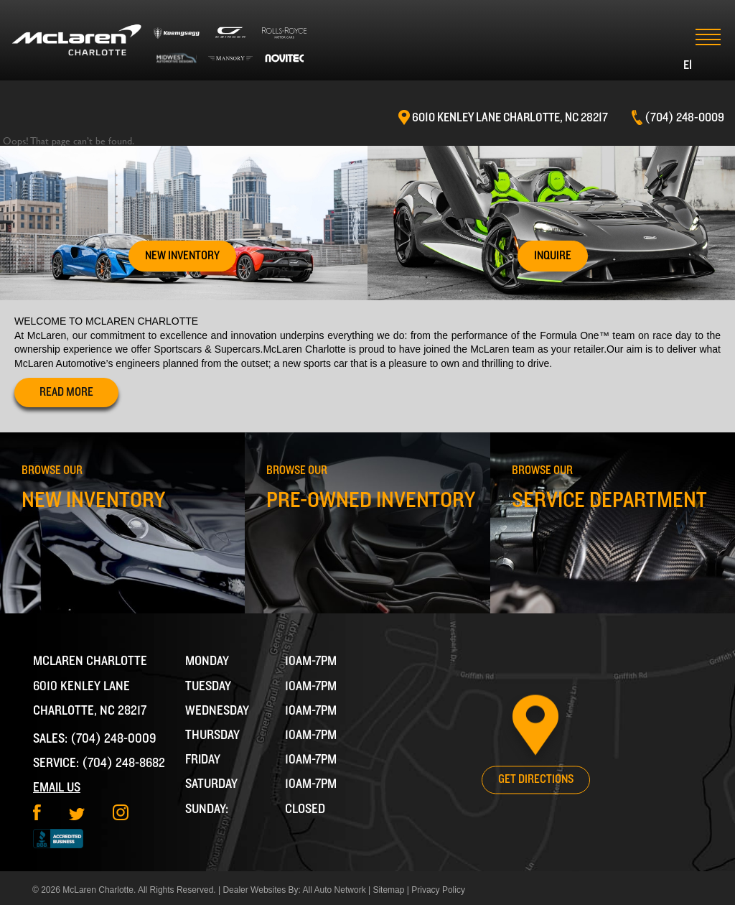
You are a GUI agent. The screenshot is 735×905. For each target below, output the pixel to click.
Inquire (552, 255)
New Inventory (182, 255)
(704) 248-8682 (123, 763)
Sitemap (388, 890)
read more (66, 392)
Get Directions (536, 779)
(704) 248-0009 (113, 738)
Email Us (56, 787)
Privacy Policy (438, 890)
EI (687, 65)
